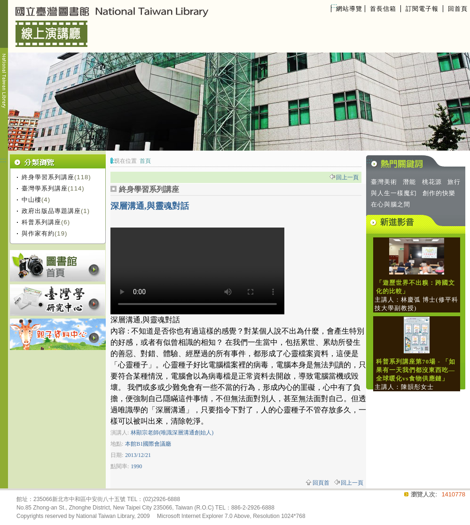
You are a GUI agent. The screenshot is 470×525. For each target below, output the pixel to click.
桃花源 (432, 181)
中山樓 (31, 199)
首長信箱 (383, 8)
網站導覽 (349, 8)
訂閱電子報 (422, 8)
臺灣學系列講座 (45, 188)
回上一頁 (347, 177)
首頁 (145, 161)
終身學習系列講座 (48, 177)
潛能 (409, 181)
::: (334, 5)
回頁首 (321, 482)
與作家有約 (38, 233)
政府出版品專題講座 (51, 210)
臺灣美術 (384, 181)
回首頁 (458, 8)
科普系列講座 (41, 222)
